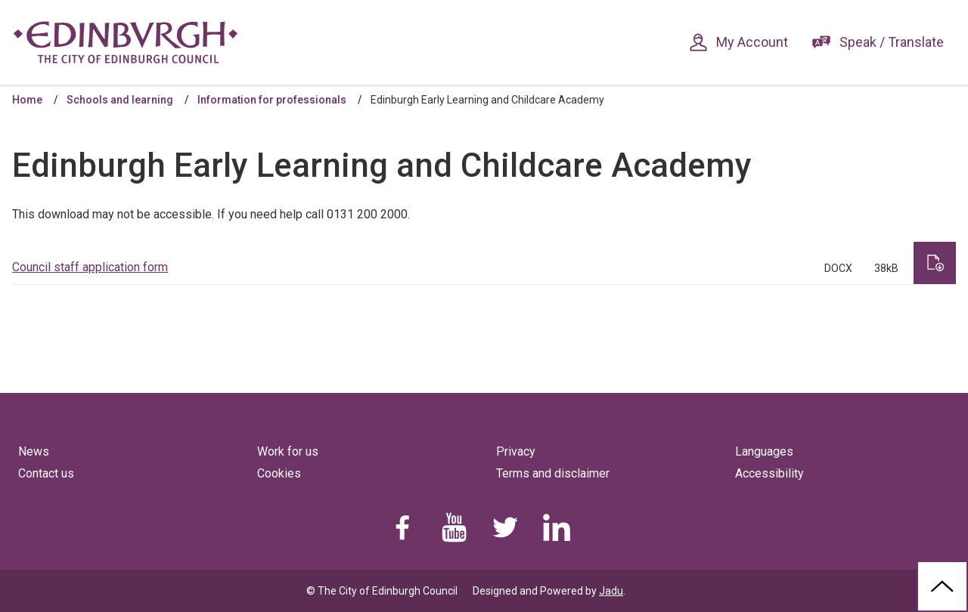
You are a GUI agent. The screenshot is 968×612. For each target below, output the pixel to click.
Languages (764, 451)
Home (27, 100)
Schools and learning (120, 100)
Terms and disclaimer (553, 473)
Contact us (46, 473)
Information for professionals (271, 100)
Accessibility (769, 473)
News (33, 451)
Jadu (611, 591)
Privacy (515, 451)
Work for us (287, 451)
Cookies (279, 473)
